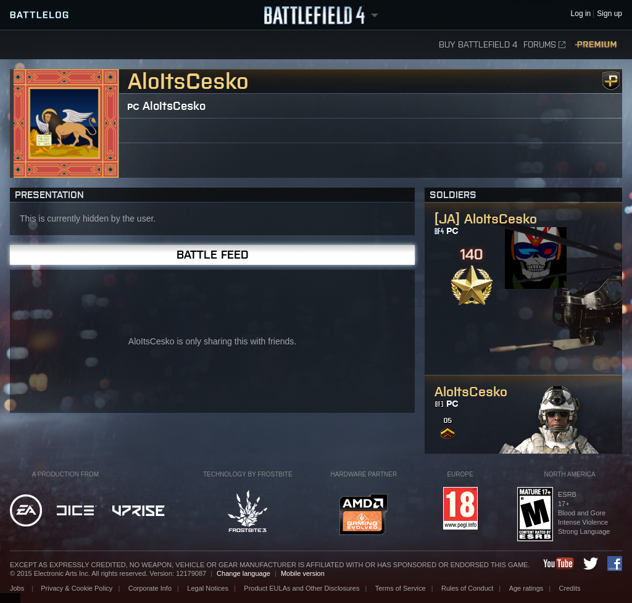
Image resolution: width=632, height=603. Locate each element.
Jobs (18, 588)
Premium (597, 44)
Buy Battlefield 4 (478, 45)
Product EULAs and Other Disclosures (301, 588)
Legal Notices (207, 588)
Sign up (609, 14)
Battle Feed (213, 254)
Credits (570, 588)
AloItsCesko (174, 106)
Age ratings (526, 588)
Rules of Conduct (467, 588)
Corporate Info (150, 588)
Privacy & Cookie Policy (76, 588)
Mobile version (303, 573)
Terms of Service (400, 588)
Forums (544, 45)
